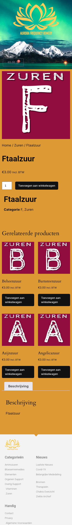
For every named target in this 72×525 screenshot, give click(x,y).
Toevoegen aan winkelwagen (36, 185)
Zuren (18, 145)
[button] (31, 44)
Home (6, 145)
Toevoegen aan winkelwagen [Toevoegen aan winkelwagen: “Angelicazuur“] (50, 371)
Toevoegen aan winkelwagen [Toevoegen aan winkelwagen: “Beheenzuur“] (14, 300)
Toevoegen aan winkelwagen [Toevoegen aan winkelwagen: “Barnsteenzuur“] (50, 300)
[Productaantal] (7, 186)
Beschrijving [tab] (18, 386)
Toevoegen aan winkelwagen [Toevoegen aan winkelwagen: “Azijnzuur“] (14, 371)
